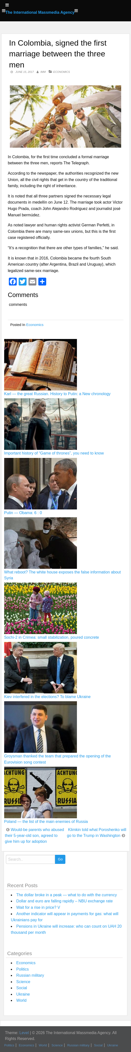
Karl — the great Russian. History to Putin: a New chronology (57, 394)
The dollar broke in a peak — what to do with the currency (66, 895)
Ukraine (23, 994)
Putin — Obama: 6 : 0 (23, 513)
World (21, 1000)
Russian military (30, 975)
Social (21, 988)
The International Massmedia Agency (39, 12)
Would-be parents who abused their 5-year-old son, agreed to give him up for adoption (34, 836)
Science (23, 982)
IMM (42, 71)
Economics (61, 71)
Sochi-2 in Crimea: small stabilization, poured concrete (51, 637)
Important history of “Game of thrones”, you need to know (54, 453)
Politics (22, 969)
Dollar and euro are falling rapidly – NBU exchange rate (64, 901)
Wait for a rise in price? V (38, 907)
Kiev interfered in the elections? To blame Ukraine (47, 697)
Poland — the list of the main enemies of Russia (46, 821)
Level (24, 1033)
